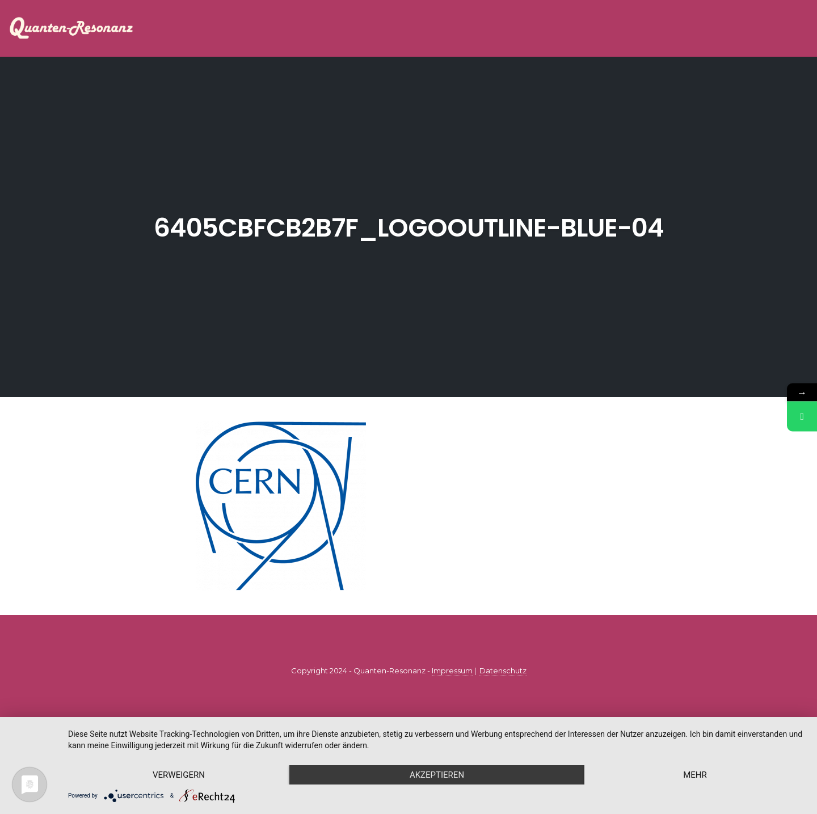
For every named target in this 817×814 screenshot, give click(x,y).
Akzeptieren (437, 775)
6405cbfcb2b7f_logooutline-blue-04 (409, 228)
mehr (695, 775)
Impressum (452, 670)
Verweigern (179, 775)
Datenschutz (503, 670)
